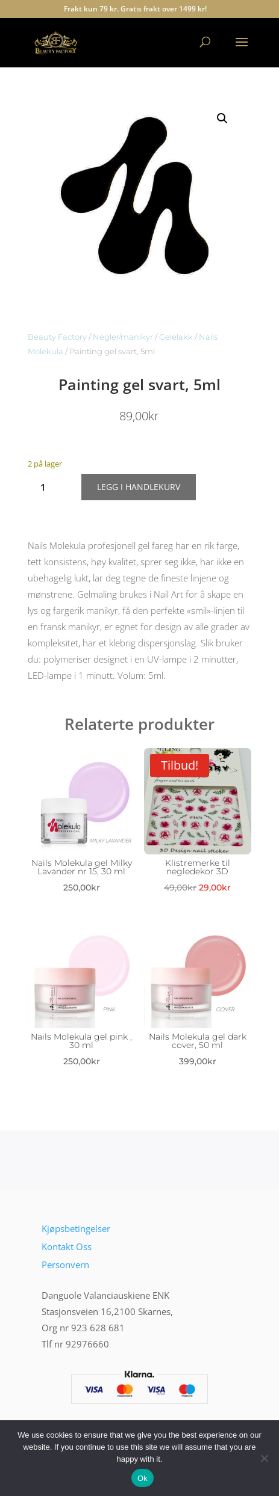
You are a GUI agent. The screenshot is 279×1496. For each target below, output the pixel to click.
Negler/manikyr (123, 337)
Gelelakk (176, 337)
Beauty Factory (57, 337)
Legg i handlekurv (138, 486)
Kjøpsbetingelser (76, 1228)
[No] (264, 1458)
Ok (142, 1478)
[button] (222, 118)
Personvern (65, 1264)
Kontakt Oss (67, 1246)
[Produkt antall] (47, 487)
